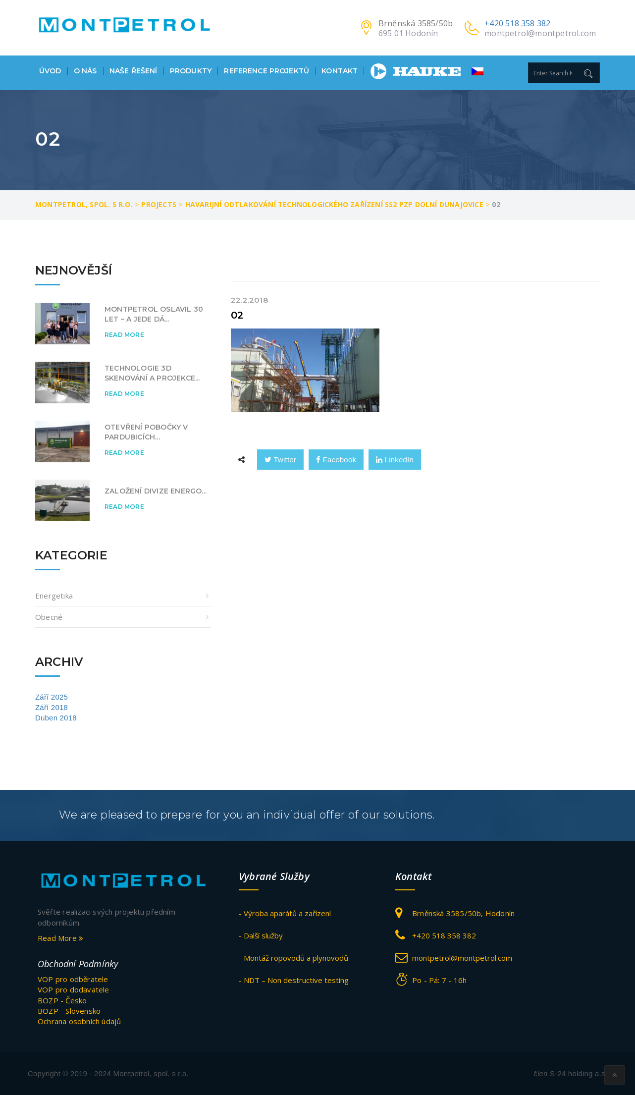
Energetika (54, 596)
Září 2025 (51, 697)
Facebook (336, 459)
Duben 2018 (56, 717)
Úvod (50, 71)
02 (237, 315)
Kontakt (339, 71)
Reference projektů (266, 71)
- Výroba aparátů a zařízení (285, 913)
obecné (48, 617)
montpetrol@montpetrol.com (540, 33)
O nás (85, 71)
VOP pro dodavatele (73, 989)
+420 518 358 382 (517, 23)
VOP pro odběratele (73, 979)
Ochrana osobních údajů (79, 1021)
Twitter (280, 459)
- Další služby (261, 935)
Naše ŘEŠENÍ (133, 71)
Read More (124, 334)
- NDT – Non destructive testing (294, 980)
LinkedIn (395, 459)
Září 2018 (51, 707)
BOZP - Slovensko (69, 1011)
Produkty (191, 71)
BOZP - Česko (62, 1000)
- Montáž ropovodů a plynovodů (293, 958)
